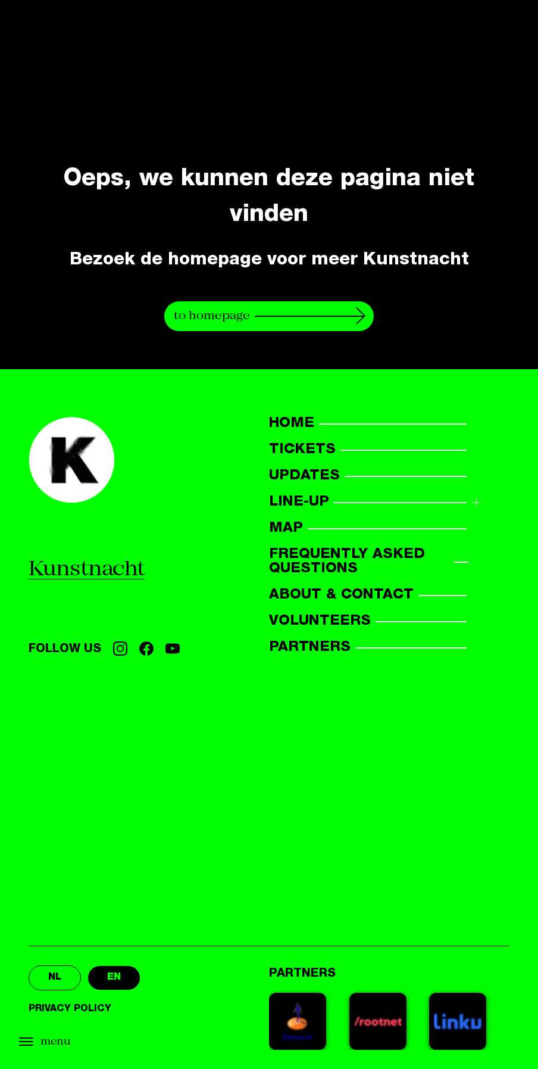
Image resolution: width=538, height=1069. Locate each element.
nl (54, 978)
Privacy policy (70, 1009)
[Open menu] (71, 1042)
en (114, 978)
